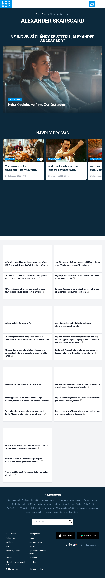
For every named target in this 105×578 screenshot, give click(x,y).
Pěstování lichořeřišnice (67, 508)
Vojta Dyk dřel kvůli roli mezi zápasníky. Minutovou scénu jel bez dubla (77, 277)
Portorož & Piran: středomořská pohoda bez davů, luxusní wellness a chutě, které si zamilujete (76, 351)
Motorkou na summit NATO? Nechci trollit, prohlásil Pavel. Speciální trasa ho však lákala (27, 277)
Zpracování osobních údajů (37, 552)
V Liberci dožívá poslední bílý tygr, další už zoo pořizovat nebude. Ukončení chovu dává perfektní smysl (26, 353)
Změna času (75, 500)
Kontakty (32, 546)
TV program (62, 500)
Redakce (32, 562)
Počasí (94, 500)
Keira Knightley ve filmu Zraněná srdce (36, 105)
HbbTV (8, 546)
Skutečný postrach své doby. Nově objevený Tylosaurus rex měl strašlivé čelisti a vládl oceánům (27, 339)
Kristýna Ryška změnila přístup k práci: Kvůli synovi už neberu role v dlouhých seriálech (77, 290)
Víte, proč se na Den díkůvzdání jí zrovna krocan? (21, 168)
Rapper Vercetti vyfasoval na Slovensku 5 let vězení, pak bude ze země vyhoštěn (77, 399)
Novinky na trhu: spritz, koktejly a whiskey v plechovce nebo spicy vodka (73, 324)
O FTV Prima (11, 534)
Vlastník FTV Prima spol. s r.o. (15, 563)
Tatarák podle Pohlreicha (31, 508)
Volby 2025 (89, 504)
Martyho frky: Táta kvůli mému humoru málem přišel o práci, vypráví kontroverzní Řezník (77, 385)
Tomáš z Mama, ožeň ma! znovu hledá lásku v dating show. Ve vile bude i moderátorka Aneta (77, 263)
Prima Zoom (41, 14)
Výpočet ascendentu (89, 508)
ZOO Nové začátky (36, 504)
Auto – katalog (54, 504)
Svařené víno (12, 508)
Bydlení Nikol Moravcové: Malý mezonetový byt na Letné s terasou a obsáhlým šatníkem (26, 446)
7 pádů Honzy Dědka (72, 504)
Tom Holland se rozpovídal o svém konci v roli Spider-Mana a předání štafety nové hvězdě (25, 412)
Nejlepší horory (48, 500)
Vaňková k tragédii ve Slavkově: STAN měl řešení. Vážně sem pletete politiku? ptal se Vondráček (26, 263)
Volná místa (10, 538)
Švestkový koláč (71, 512)
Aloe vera (49, 508)
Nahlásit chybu (12, 569)
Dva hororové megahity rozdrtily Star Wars (24, 384)
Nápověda (33, 558)
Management (34, 534)
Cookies (9, 558)
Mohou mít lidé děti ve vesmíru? (20, 323)
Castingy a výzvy (35, 542)
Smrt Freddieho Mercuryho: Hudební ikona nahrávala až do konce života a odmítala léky (64, 168)
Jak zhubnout (14, 500)
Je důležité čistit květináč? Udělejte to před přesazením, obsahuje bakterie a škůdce (24, 460)
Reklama (9, 542)
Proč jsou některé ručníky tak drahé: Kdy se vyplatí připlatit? (26, 473)
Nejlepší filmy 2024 (30, 500)
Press (31, 538)
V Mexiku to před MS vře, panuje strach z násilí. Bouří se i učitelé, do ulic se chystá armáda (25, 290)
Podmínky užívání (13, 551)
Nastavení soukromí (37, 569)
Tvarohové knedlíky (34, 512)
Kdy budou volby (18, 504)
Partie (86, 500)
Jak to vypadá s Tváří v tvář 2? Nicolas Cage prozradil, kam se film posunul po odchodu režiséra (27, 400)
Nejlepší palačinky (54, 512)
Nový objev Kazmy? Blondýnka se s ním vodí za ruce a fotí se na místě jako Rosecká (77, 412)
